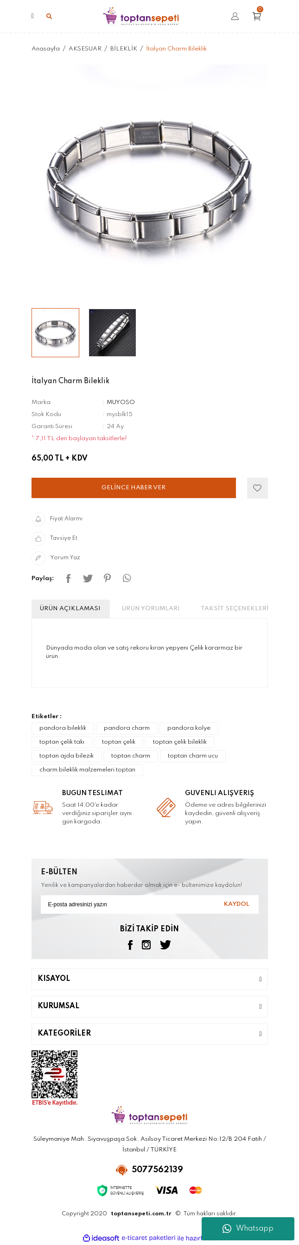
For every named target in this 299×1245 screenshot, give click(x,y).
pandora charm (127, 728)
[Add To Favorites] (257, 488)
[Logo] (141, 16)
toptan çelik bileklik (180, 742)
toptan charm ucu (193, 756)
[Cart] (260, 16)
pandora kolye (188, 728)
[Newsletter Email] (150, 904)
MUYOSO (121, 402)
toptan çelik (118, 742)
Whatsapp (248, 1229)
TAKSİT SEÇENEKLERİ (234, 609)
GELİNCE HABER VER (133, 488)
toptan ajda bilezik (66, 756)
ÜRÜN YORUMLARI (150, 609)
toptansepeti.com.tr (141, 1214)
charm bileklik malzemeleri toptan (87, 770)
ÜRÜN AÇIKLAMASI (70, 609)
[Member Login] (235, 16)
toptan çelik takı (61, 742)
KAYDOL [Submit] (236, 904)
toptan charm (130, 756)
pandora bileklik (62, 728)
